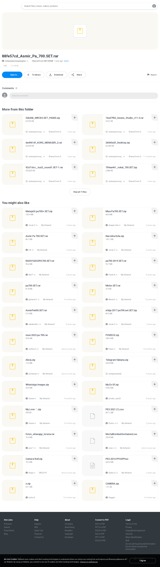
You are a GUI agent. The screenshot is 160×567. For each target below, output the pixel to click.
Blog (6, 534)
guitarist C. (31, 299)
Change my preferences (89, 562)
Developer (69, 537)
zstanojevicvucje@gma (14, 61)
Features (38, 534)
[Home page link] (10, 6)
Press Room (9, 530)
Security (129, 534)
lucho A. (30, 497)
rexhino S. (31, 349)
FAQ (36, 527)
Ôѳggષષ (110, 497)
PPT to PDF (100, 537)
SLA (127, 540)
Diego (29, 473)
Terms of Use (131, 524)
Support (37, 524)
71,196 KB (14, 66)
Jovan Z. (31, 225)
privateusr (31, 374)
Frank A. (110, 275)
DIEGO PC (41, 473)
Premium (8, 524)
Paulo (109, 349)
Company (69, 524)
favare (30, 398)
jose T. (30, 448)
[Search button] (146, 6)
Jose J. (110, 448)
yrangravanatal (113, 374)
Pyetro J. (111, 423)
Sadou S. (111, 473)
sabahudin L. (32, 324)
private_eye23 (113, 398)
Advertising (69, 527)
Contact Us (39, 537)
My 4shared (44, 225)
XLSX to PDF (100, 540)
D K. (29, 250)
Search (7, 527)
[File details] (12, 124)
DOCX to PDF (100, 530)
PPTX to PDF (100, 527)
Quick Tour (38, 530)
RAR (5, 66)
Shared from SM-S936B (41, 61)
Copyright (69, 534)
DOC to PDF (100, 524)
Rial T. (29, 275)
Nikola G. (111, 299)
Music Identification (134, 537)
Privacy (129, 527)
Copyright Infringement (135, 530)
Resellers (69, 530)
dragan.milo (112, 225)
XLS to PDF (99, 534)
